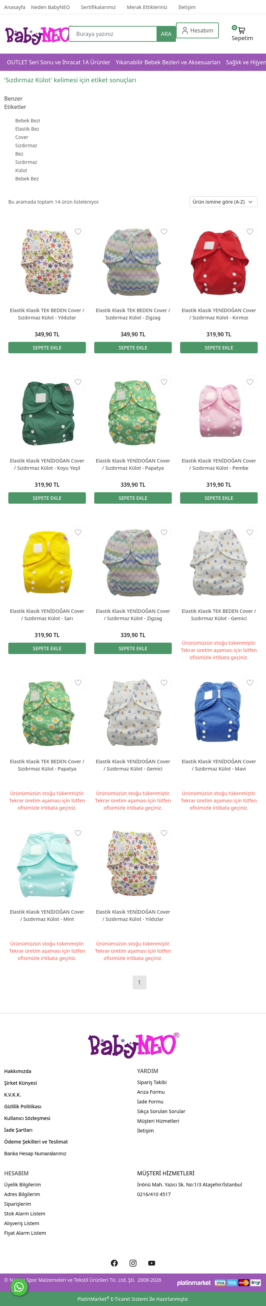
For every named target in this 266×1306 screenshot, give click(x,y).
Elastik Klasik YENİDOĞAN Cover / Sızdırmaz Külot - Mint (47, 915)
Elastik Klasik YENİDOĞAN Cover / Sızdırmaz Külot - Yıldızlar (133, 915)
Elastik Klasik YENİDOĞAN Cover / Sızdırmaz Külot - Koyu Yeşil (47, 464)
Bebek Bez (27, 178)
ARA (166, 34)
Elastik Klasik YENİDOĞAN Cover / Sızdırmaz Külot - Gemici (133, 765)
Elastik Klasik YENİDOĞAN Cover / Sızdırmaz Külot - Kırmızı (218, 314)
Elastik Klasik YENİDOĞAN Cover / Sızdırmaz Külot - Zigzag (133, 615)
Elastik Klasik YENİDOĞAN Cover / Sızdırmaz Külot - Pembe (218, 464)
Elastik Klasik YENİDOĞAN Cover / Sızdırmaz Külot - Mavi (218, 765)
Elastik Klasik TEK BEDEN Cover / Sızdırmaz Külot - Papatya (47, 765)
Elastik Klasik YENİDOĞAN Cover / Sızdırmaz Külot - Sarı (47, 615)
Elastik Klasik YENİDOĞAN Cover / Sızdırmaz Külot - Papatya (133, 464)
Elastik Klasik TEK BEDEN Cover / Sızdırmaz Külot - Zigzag (133, 314)
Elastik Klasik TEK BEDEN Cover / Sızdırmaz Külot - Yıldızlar (47, 314)
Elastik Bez (27, 128)
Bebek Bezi (27, 120)
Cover (21, 137)
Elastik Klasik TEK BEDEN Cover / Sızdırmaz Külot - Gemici (219, 615)
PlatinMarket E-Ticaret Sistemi (112, 1299)
